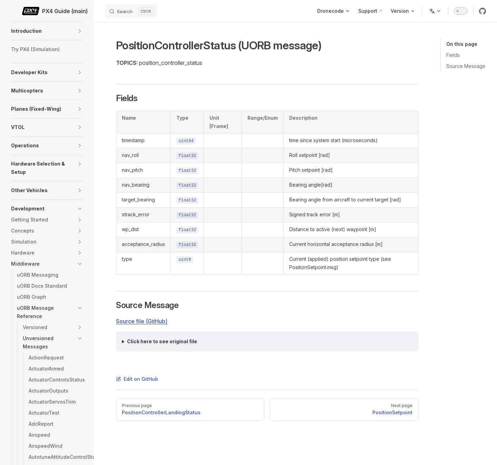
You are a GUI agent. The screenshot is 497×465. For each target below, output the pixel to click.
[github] (482, 11)
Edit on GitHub (137, 379)
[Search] (131, 11)
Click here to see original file (162, 341)
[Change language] (435, 11)
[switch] (461, 11)
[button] (79, 31)
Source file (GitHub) (141, 321)
